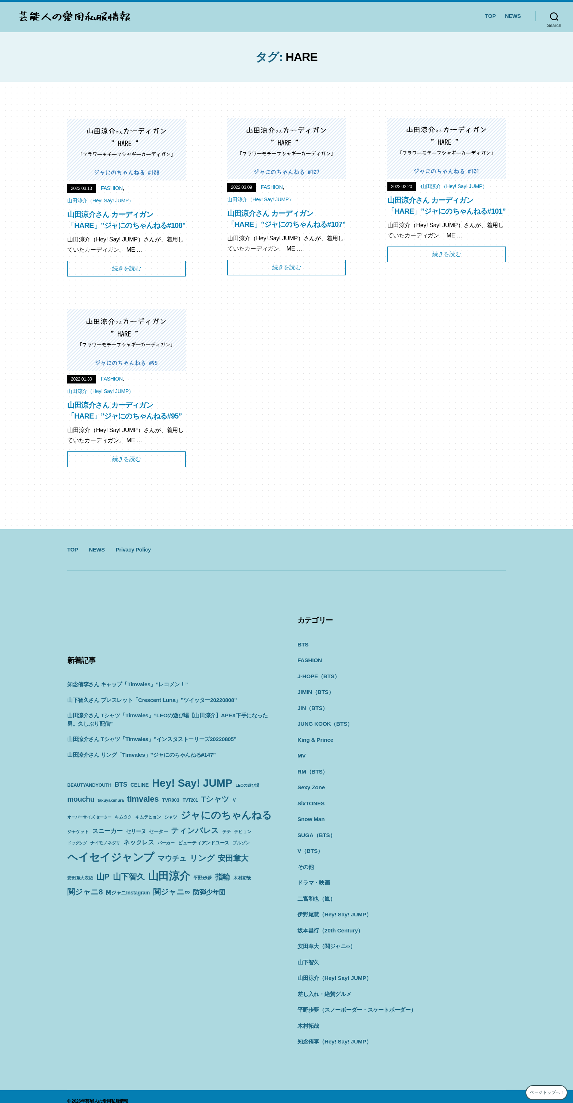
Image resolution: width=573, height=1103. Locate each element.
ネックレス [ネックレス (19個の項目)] (139, 842)
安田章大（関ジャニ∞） (326, 939)
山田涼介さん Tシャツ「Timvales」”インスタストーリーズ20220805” (151, 739)
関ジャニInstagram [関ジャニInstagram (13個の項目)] (128, 893)
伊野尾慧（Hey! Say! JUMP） (333, 908)
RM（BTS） (312, 768)
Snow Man (310, 815)
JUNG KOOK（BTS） (324, 721)
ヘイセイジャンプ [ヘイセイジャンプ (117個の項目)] (110, 857)
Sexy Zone (310, 784)
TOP (490, 16)
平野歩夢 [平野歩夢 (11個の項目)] (202, 878)
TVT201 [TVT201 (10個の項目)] (190, 800)
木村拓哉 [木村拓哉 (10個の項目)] (242, 878)
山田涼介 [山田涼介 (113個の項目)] (169, 876)
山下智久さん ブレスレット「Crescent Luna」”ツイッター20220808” (151, 700)
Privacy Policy (133, 549)
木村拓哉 (308, 1017)
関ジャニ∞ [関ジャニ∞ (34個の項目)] (171, 892)
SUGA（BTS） (315, 830)
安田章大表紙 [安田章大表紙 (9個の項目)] (80, 878)
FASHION (112, 188)
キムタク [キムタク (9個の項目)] (123, 817)
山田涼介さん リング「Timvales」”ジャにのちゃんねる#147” (141, 755)
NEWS (513, 16)
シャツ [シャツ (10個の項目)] (170, 817)
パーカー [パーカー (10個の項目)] (166, 843)
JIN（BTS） (312, 706)
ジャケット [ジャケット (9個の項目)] (78, 831)
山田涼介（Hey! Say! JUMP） (100, 200)
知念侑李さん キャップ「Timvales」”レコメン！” (127, 684)
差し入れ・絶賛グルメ (324, 985)
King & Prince (314, 737)
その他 (305, 861)
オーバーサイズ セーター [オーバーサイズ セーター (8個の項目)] (89, 817)
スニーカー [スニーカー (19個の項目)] (107, 831)
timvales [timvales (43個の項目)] (143, 799)
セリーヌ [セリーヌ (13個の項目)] (136, 831)
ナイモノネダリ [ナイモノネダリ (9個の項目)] (105, 843)
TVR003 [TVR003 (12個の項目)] (170, 800)
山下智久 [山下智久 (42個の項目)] (129, 876)
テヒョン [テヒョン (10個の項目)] (242, 831)
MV (301, 752)
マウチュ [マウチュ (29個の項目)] (172, 858)
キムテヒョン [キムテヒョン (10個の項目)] (148, 817)
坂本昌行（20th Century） (329, 923)
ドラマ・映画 (313, 877)
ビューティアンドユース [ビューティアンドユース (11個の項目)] (203, 843)
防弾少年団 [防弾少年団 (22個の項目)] (209, 892)
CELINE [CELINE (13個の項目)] (139, 785)
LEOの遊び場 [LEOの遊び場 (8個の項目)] (247, 785)
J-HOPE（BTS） (318, 675)
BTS (302, 644)
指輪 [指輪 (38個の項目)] (223, 877)
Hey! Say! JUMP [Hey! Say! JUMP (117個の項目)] (192, 783)
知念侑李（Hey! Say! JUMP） (333, 1032)
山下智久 (308, 954)
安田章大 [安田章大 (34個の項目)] (233, 858)
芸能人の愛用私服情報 (106, 1091)
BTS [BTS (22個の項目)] (121, 784)
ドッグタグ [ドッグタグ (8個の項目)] (77, 843)
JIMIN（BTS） (315, 690)
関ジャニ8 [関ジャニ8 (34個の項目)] (85, 892)
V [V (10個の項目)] (234, 800)
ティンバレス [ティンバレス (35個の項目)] (195, 830)
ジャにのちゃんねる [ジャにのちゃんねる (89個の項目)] (226, 815)
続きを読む (126, 268)
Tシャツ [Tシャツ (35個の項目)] (215, 799)
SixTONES (310, 799)
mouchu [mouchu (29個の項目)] (80, 799)
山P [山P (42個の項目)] (103, 876)
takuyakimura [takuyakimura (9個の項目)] (111, 800)
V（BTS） (310, 846)
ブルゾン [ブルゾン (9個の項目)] (241, 843)
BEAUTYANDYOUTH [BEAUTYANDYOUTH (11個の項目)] (89, 785)
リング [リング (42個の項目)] (202, 858)
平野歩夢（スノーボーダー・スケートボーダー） (356, 1001)
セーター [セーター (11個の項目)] (158, 831)
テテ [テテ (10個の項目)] (226, 831)
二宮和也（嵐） (316, 892)
